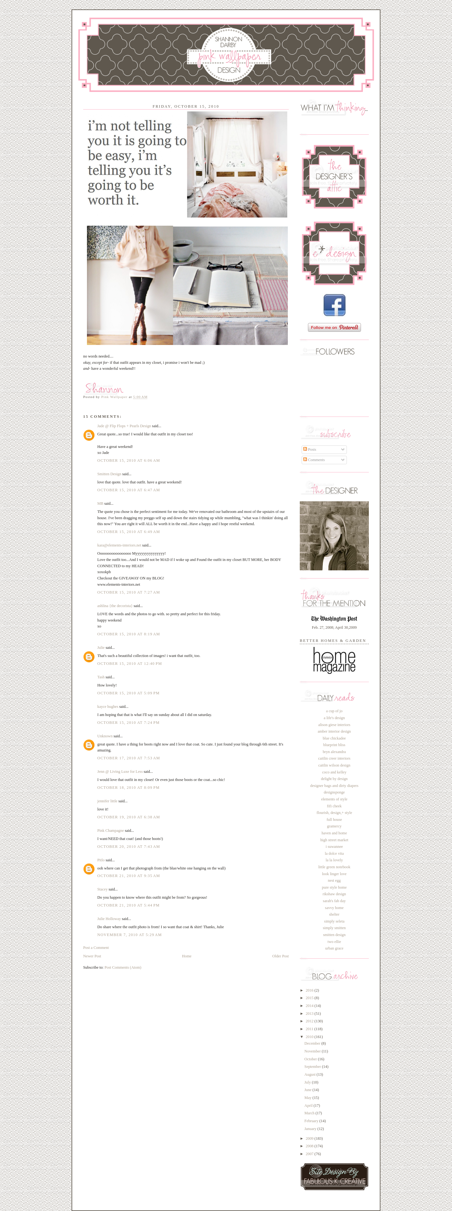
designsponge (334, 792)
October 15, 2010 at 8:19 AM (128, 634)
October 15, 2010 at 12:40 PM (129, 663)
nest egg (334, 880)
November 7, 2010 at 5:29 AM (129, 935)
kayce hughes (107, 706)
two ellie (334, 941)
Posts (309, 449)
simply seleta (334, 921)
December (312, 1043)
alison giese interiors (334, 725)
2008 (310, 1146)
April (309, 1105)
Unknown (105, 736)
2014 (310, 1006)
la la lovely (334, 860)
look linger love (334, 874)
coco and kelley (334, 772)
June (308, 1090)
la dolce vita (334, 853)
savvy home (334, 908)
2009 (310, 1138)
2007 (310, 1154)
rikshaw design (334, 894)
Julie (101, 647)
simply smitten (334, 928)
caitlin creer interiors (334, 758)
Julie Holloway (109, 919)
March (309, 1113)
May (308, 1097)
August (310, 1074)
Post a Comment (96, 947)
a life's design (334, 718)
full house (334, 819)
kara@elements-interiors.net (119, 545)
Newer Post (92, 956)
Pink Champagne (110, 830)
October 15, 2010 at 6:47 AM (128, 490)
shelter (334, 914)
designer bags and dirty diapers (334, 785)
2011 (310, 1029)
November (313, 1051)
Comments (314, 460)
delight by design (334, 779)
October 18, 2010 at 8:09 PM (128, 787)
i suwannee (334, 846)
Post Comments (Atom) (123, 967)
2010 (310, 1037)
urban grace (334, 948)
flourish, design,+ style (334, 812)
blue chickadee (334, 738)
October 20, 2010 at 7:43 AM (128, 846)
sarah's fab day (334, 901)
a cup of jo (334, 711)
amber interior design (334, 731)
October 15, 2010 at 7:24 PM (128, 722)
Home (186, 956)
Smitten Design (109, 474)
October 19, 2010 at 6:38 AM (128, 817)
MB (100, 503)
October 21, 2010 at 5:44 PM (128, 905)
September (313, 1066)
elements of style (334, 799)
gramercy (334, 826)
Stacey (102, 889)
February (312, 1121)
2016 (310, 990)
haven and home (334, 833)
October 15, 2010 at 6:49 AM (128, 532)
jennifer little (107, 801)
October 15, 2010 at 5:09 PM (128, 693)
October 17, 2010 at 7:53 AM (128, 758)
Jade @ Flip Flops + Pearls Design (124, 426)
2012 (310, 1021)
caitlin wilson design (334, 765)
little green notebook (334, 867)
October (311, 1059)
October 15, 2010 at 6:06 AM (128, 460)
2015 (310, 998)
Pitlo (101, 860)
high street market (334, 840)
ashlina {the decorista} (115, 606)
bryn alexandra (334, 752)
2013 (310, 1013)
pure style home (334, 887)
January (310, 1129)
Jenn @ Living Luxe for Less (120, 771)
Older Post (280, 956)
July (308, 1082)
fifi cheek (334, 806)
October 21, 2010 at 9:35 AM (128, 876)
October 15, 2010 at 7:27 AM (128, 592)
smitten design (334, 935)
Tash (101, 677)
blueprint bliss (334, 745)
